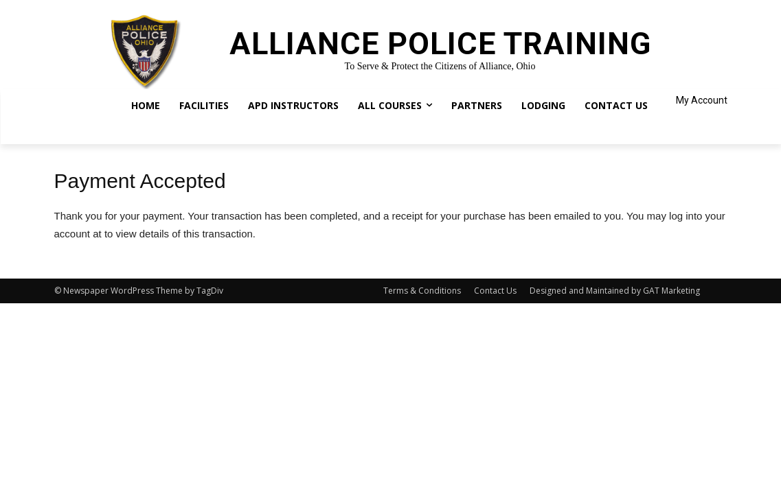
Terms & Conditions (422, 290)
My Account (701, 100)
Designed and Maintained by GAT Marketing (615, 290)
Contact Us (495, 290)
